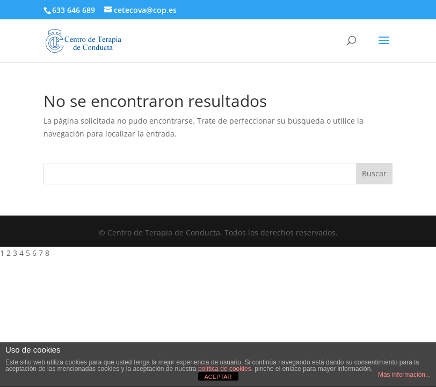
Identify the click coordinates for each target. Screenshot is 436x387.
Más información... (404, 374)
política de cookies (224, 368)
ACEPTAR (217, 377)
